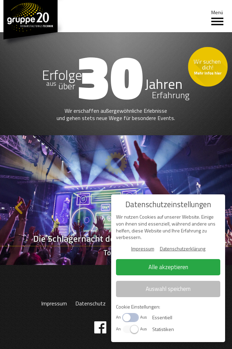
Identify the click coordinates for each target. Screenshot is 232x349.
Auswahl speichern (168, 288)
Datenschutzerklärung (182, 248)
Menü (217, 18)
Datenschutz (90, 303)
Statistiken (163, 329)
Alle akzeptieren (168, 267)
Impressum (54, 303)
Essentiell (162, 317)
